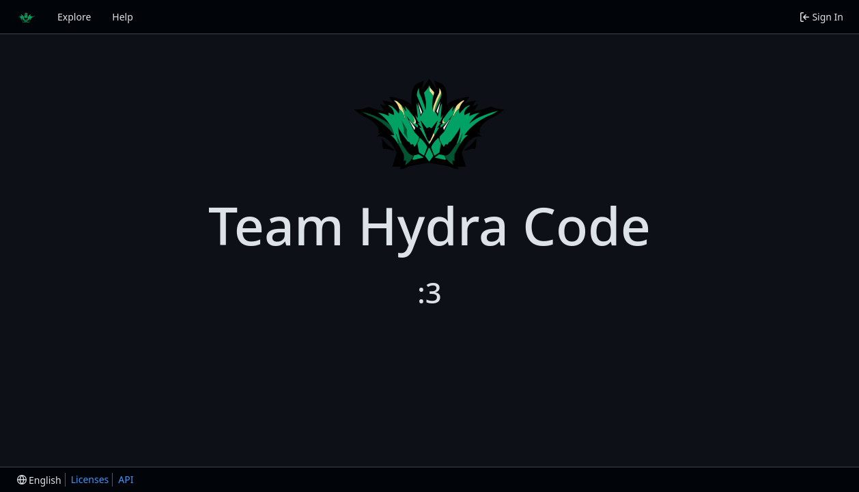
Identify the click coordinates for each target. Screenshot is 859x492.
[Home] (26, 17)
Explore (74, 16)
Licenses (90, 479)
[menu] (39, 480)
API (125, 479)
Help (122, 16)
